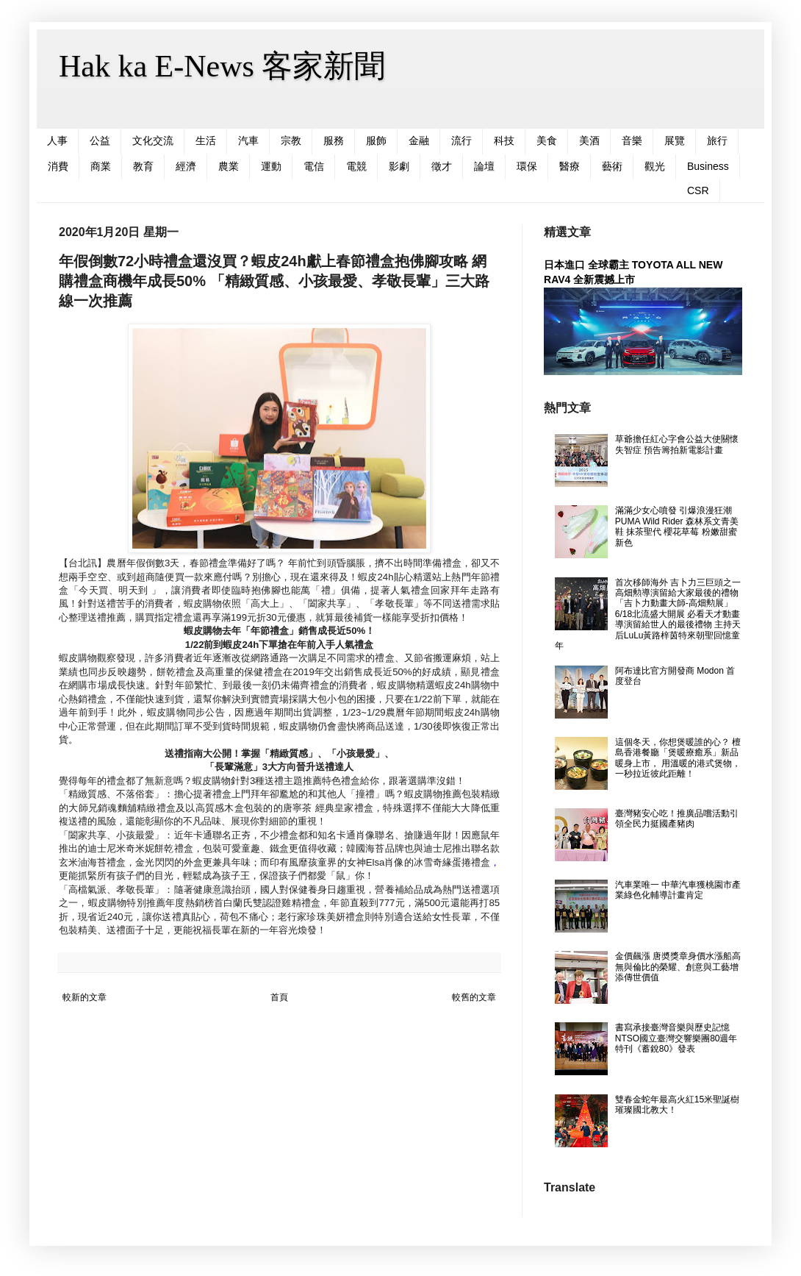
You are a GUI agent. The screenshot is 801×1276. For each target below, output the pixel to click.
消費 (58, 166)
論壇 (484, 166)
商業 (100, 166)
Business (708, 166)
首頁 (279, 997)
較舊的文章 (474, 997)
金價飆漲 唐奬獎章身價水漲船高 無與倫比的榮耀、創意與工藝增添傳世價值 (678, 967)
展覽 (674, 140)
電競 (356, 166)
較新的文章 (84, 997)
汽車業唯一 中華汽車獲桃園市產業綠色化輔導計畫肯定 (678, 890)
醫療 (569, 166)
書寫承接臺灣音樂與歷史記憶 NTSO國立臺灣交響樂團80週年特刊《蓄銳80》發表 (676, 1038)
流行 (461, 140)
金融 (419, 140)
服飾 (376, 140)
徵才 (441, 166)
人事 (57, 140)
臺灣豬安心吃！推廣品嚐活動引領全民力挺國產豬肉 (677, 818)
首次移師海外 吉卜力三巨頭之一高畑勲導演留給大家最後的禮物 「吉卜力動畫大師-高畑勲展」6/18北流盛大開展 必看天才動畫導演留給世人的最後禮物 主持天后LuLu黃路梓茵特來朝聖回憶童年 (648, 614)
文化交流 (152, 140)
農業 (228, 166)
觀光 (654, 166)
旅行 (717, 140)
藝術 (612, 166)
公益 (100, 140)
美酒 (589, 140)
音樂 (632, 140)
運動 (271, 166)
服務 (333, 140)
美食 (546, 140)
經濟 (186, 166)
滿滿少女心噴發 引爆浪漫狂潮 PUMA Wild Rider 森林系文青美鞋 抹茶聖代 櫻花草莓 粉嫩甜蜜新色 (677, 526)
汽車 (248, 140)
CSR (698, 190)
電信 (313, 166)
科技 (504, 140)
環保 (527, 166)
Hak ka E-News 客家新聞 (222, 66)
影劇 (399, 166)
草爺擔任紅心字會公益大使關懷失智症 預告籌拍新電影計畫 (677, 444)
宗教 (291, 140)
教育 (143, 166)
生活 (205, 140)
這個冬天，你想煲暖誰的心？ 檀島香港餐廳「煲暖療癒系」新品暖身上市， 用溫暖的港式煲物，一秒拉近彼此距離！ (678, 758)
